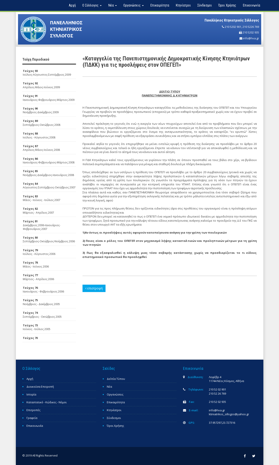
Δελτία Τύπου (116, 379)
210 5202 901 (233, 27)
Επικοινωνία (251, 5)
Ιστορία (31, 394)
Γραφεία (31, 418)
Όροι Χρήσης (227, 5)
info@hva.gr (251, 38)
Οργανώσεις (115, 394)
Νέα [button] (112, 5)
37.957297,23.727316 (222, 423)
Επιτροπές (33, 410)
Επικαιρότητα (159, 5)
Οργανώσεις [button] (133, 5)
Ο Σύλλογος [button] (92, 5)
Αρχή (72, 5)
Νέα (109, 387)
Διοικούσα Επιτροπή (40, 387)
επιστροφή (94, 288)
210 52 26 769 (217, 393)
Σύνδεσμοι (204, 5)
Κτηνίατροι (183, 5)
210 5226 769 (251, 27)
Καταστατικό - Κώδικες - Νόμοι (46, 402)
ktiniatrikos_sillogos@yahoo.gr (229, 414)
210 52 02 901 (217, 389)
